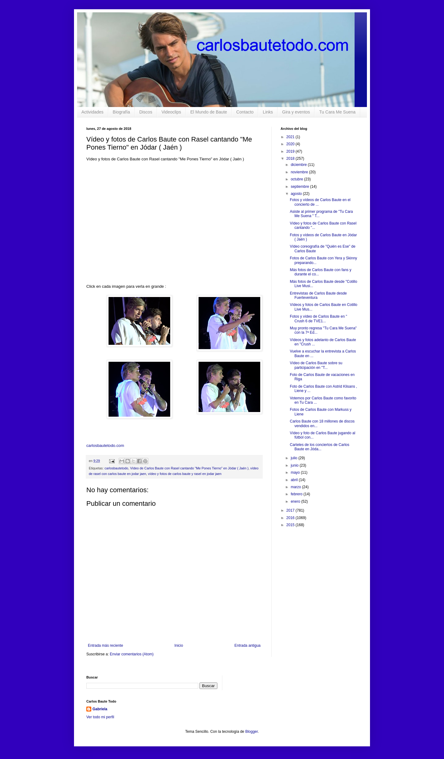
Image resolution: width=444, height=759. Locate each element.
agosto (297, 194)
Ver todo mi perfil (100, 717)
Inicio (179, 645)
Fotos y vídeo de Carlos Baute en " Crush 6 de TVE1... (318, 318)
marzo (296, 487)
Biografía (121, 111)
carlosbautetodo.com (105, 445)
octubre (297, 179)
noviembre (300, 172)
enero (296, 501)
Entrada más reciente (105, 645)
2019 (291, 151)
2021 (291, 137)
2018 (291, 158)
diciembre (299, 165)
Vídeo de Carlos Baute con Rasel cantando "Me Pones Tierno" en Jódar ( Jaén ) (189, 468)
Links (268, 111)
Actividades (92, 111)
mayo (296, 472)
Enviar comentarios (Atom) (132, 654)
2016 (291, 518)
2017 (291, 510)
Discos (145, 111)
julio (294, 458)
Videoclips (171, 111)
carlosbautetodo (116, 468)
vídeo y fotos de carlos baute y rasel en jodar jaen (184, 474)
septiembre (300, 186)
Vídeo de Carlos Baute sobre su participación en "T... (316, 365)
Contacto (244, 111)
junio (295, 465)
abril (295, 480)
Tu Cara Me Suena (337, 111)
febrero (297, 494)
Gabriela (99, 709)
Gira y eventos (296, 111)
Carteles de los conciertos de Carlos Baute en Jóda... (319, 447)
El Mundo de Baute (208, 111)
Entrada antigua (247, 645)
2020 (291, 144)
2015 (291, 525)
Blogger (251, 731)
